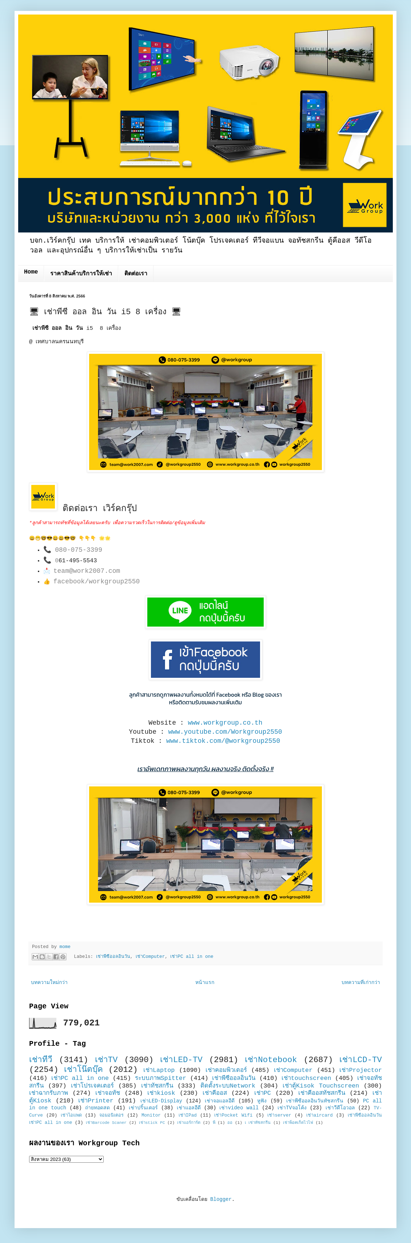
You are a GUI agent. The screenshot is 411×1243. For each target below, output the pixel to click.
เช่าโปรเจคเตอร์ (92, 1085)
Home (31, 272)
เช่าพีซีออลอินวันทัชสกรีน (314, 1101)
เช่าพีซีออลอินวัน (113, 956)
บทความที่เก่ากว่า (361, 982)
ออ (229, 1123)
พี (214, 1123)
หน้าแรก (204, 982)
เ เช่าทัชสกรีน (258, 1123)
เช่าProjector (360, 1070)
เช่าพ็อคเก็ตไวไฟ (298, 1123)
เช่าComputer (150, 956)
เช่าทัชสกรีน (157, 1085)
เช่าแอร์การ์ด (188, 1123)
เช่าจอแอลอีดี (220, 1101)
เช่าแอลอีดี (189, 1108)
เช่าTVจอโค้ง (292, 1108)
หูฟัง (262, 1101)
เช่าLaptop (159, 1070)
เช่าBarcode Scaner (106, 1123)
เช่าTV (106, 1060)
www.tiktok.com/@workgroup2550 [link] (223, 741)
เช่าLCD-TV (360, 1060)
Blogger (221, 1199)
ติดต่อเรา (135, 274)
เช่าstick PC (152, 1123)
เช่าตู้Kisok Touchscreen (321, 1085)
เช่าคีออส (215, 1093)
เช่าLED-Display (161, 1101)
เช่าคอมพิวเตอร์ (226, 1070)
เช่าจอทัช (107, 1093)
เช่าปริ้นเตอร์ (143, 1108)
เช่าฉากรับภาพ (48, 1093)
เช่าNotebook (271, 1060)
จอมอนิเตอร (111, 1115)
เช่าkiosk (161, 1093)
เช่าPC (262, 1093)
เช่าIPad (188, 1115)
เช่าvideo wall (239, 1108)
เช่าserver (279, 1115)
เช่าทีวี (40, 1060)
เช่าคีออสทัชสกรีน (321, 1093)
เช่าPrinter (95, 1100)
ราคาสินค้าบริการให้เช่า (81, 274)
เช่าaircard (319, 1115)
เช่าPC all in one (191, 956)
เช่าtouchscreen (306, 1078)
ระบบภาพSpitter (161, 1078)
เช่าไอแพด (71, 1115)
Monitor (151, 1115)
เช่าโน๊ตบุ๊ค (83, 1069)
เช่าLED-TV (181, 1060)
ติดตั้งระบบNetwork (228, 1085)
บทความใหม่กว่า (49, 982)
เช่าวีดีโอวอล (340, 1108)
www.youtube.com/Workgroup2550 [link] (225, 732)
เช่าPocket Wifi (233, 1115)
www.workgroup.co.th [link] (225, 722)
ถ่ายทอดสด (97, 1108)
